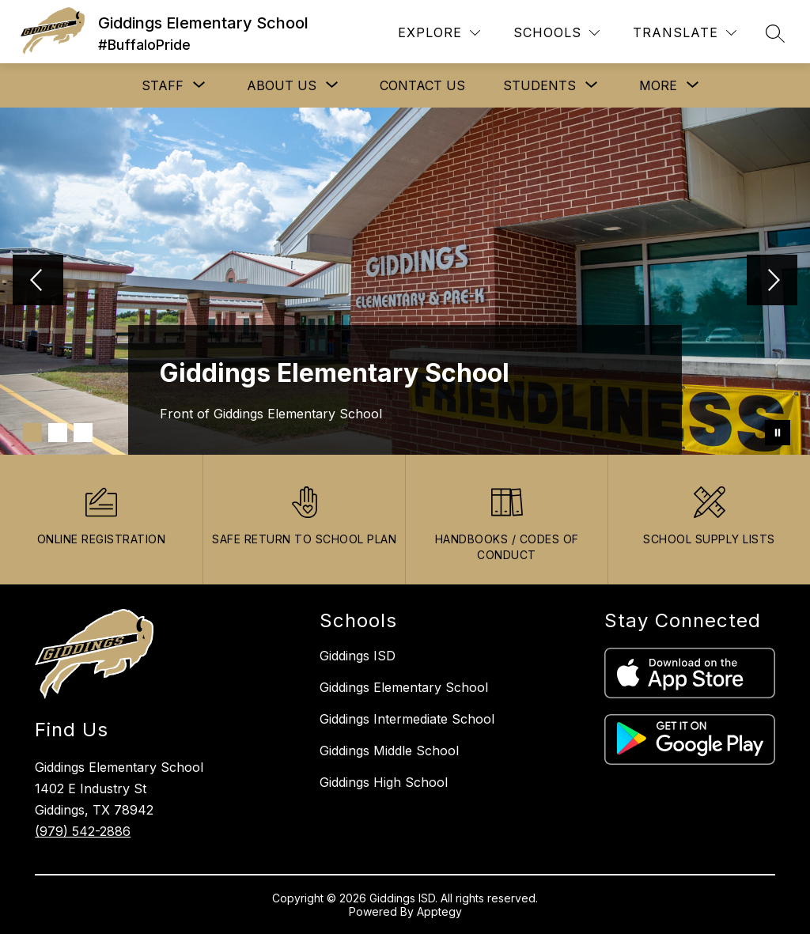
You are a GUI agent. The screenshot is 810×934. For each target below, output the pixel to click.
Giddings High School (384, 782)
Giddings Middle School (389, 750)
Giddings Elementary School (404, 687)
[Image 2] (57, 432)
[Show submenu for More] (658, 85)
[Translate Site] (684, 33)
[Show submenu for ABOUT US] (281, 85)
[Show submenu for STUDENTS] (539, 85)
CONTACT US (422, 85)
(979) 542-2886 (83, 831)
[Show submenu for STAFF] (163, 85)
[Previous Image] (38, 281)
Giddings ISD (358, 656)
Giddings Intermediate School (407, 719)
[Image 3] (83, 432)
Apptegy (439, 911)
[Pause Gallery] (777, 432)
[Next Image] (772, 281)
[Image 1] (32, 432)
